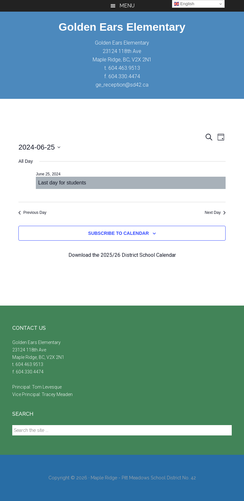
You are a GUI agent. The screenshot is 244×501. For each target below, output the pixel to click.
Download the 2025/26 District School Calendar (122, 255)
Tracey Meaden (57, 394)
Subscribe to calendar (118, 233)
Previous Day (32, 212)
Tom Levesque (47, 387)
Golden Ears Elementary (121, 27)
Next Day (215, 212)
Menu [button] (127, 6)
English (184, 3)
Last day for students (62, 182)
